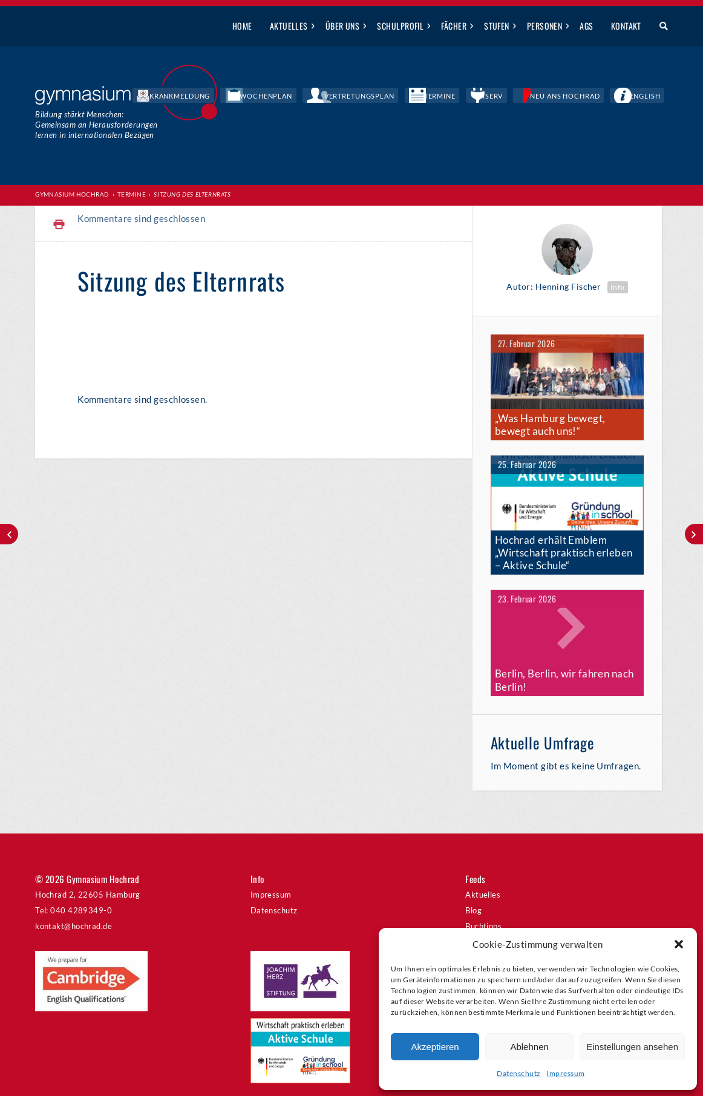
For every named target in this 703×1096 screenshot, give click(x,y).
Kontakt (626, 25)
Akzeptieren (435, 1047)
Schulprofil (400, 25)
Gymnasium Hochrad (72, 194)
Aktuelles (289, 25)
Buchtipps (483, 902)
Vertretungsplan (435, 96)
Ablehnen (529, 1047)
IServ (535, 96)
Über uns (342, 25)
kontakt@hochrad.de (73, 902)
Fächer (453, 25)
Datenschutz (518, 1073)
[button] (679, 944)
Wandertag (694, 534)
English (653, 96)
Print (59, 224)
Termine (497, 96)
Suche (659, 27)
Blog (473, 886)
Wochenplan (363, 96)
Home (242, 25)
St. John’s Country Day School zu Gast (9, 534)
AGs (586, 25)
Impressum (565, 1073)
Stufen (496, 25)
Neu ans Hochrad (592, 96)
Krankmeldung (296, 96)
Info (617, 286)
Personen (545, 25)
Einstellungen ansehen (632, 1047)
